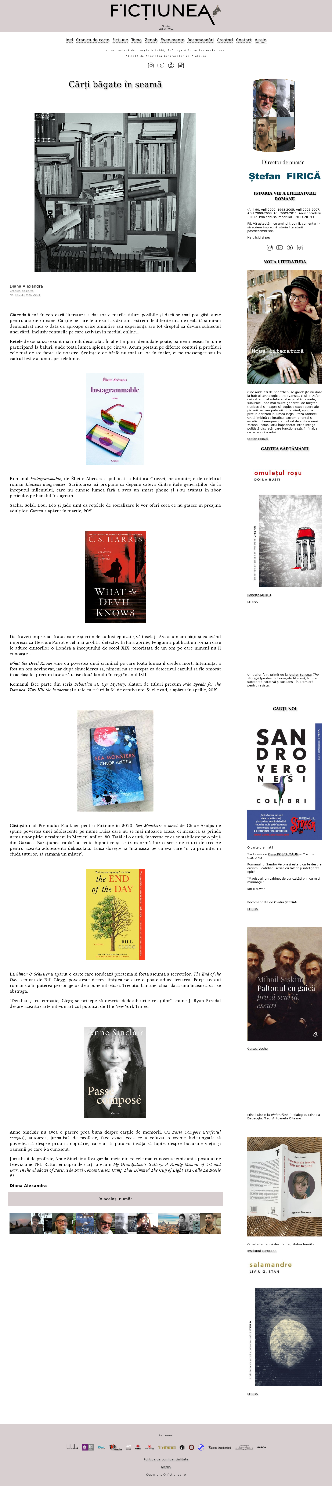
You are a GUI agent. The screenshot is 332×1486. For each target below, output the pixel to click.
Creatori (225, 40)
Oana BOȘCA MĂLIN (283, 854)
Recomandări (200, 40)
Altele (260, 40)
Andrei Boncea (300, 674)
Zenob (151, 40)
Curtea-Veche (257, 1048)
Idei (69, 40)
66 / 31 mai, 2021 (27, 294)
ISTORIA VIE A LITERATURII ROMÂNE (285, 196)
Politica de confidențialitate (166, 1459)
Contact (244, 40)
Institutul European (261, 1251)
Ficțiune (120, 40)
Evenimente (172, 40)
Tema (136, 40)
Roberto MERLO (259, 594)
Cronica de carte (92, 40)
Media (166, 1466)
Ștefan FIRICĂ (257, 439)
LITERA (252, 908)
